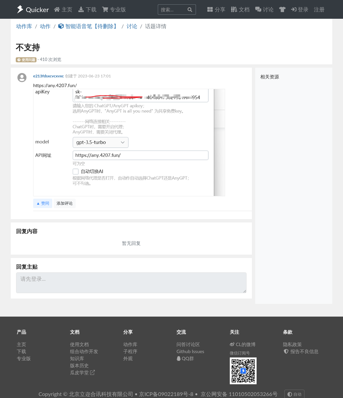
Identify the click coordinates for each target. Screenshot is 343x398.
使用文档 (79, 344)
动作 (45, 26)
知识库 (77, 358)
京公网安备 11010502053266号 (239, 394)
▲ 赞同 (42, 203)
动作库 (24, 26)
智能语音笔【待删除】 (88, 26)
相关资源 (269, 76)
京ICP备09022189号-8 (166, 394)
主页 (63, 9)
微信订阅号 (240, 352)
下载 (87, 9)
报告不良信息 (301, 351)
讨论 (132, 26)
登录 (299, 9)
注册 (319, 9)
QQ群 (185, 358)
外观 (128, 358)
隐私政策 (292, 344)
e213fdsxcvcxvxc (49, 75)
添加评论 (65, 203)
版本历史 (79, 365)
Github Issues (190, 351)
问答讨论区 (188, 344)
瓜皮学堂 (82, 372)
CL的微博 (243, 344)
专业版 (114, 9)
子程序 (130, 351)
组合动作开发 (84, 351)
